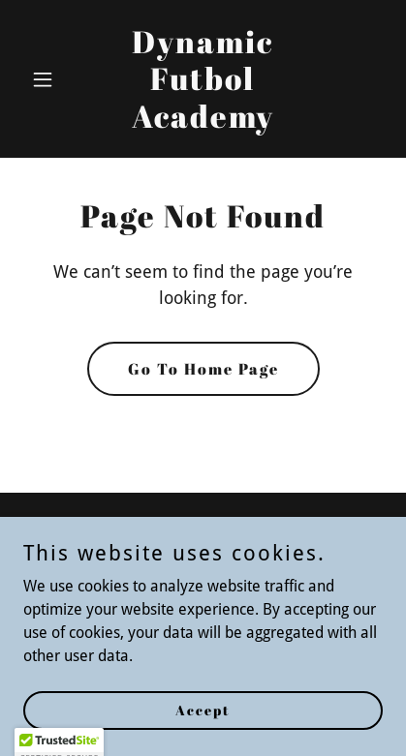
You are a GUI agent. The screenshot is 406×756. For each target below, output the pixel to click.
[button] (50, 79)
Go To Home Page (203, 368)
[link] (203, 122)
